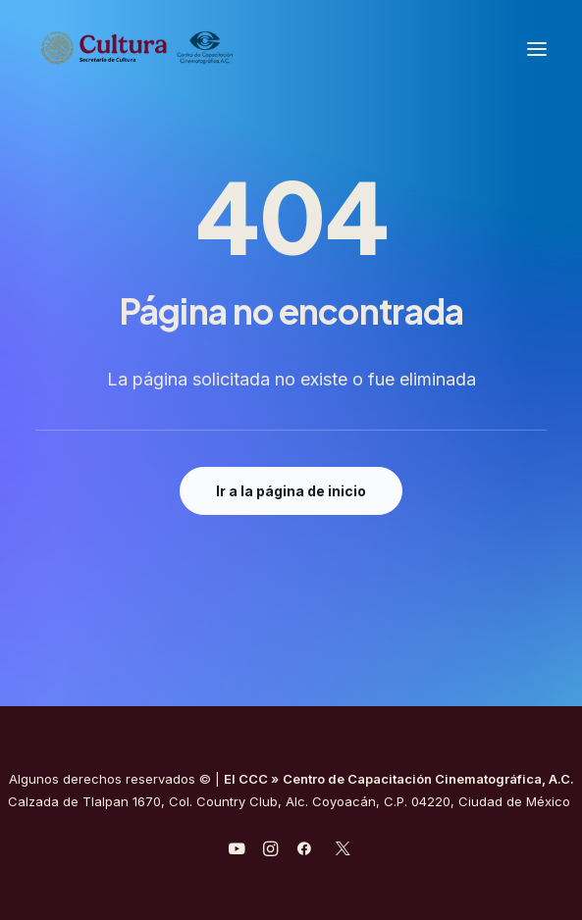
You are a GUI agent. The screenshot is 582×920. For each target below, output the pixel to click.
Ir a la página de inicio (291, 491)
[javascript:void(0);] (270, 851)
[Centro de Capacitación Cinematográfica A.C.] (185, 48)
